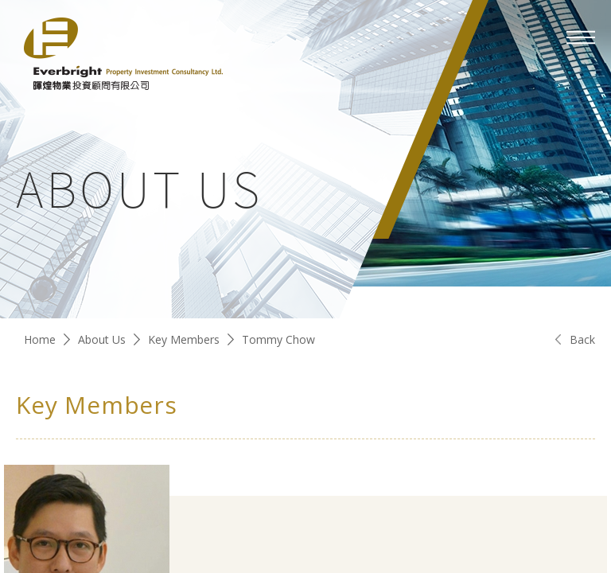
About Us (102, 339)
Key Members (184, 339)
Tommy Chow (278, 339)
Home (40, 339)
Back (582, 339)
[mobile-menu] (580, 37)
